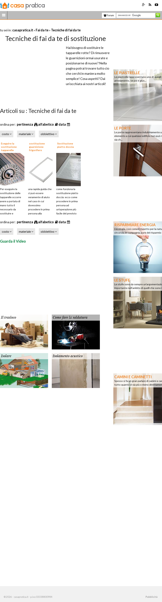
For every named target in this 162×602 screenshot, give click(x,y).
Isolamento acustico (68, 356)
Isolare (6, 356)
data (62, 124)
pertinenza (25, 124)
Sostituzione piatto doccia (65, 145)
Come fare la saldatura (70, 317)
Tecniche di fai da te (66, 30)
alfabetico (46, 124)
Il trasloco (8, 317)
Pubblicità (151, 596)
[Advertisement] (43, 25)
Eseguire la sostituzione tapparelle (9, 147)
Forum (109, 15)
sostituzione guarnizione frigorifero (37, 147)
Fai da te (42, 30)
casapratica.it (22, 30)
